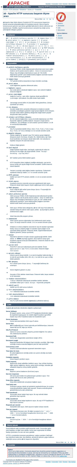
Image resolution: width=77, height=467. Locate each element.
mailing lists (63, 456)
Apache (5, 9)
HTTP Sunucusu (13, 9)
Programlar (38, 9)
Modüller (48, 4)
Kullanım (60, 23)
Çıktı (59, 27)
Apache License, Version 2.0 (11, 463)
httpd (60, 35)
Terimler (65, 4)
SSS (60, 4)
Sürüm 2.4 (31, 9)
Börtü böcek (61, 30)
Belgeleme (23, 9)
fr (47, 19)
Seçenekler (61, 25)
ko (50, 19)
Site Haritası (72, 4)
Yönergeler (55, 4)
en (44, 19)
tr (53, 19)
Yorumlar (60, 38)
